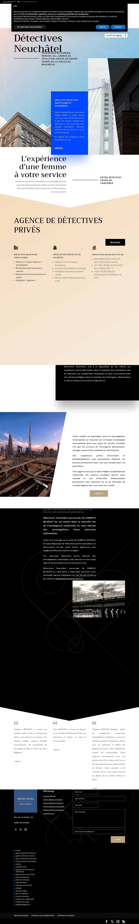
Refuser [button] (103, 27)
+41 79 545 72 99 (84, 575)
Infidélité (19, 888)
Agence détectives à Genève (52, 800)
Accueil (18, 850)
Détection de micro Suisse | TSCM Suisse (25, 871)
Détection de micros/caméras (53, 810)
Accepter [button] (118, 27)
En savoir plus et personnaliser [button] (29, 27)
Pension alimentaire (22, 896)
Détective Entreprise (22, 877)
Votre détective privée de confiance (110, 180)
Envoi (118, 839)
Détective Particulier (22, 880)
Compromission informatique (26, 861)
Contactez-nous (48, 813)
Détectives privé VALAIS (24, 885)
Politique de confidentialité (25, 899)
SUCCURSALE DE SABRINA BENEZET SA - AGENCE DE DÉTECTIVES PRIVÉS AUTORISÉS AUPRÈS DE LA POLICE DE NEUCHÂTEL (60, 58)
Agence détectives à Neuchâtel (53, 807)
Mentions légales (21, 891)
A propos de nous (49, 796)
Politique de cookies (23, 902)
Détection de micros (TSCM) (25, 874)
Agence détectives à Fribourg (53, 803)
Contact (18, 864)
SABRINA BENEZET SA (23, 905)
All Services (115, 242)
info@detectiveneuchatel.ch (69, 578)
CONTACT (59, 148)
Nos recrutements (22, 894)
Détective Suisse (21, 883)
